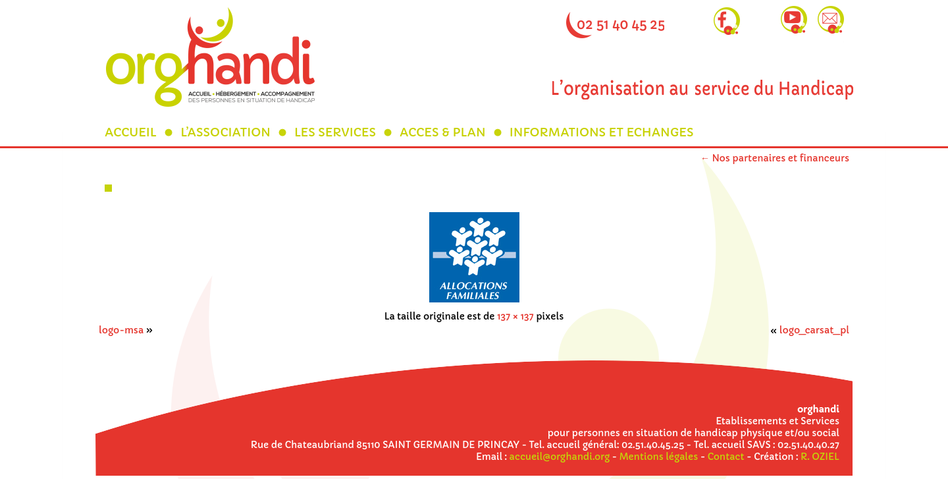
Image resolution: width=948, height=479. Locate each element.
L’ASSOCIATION (225, 132)
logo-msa (121, 330)
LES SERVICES (335, 132)
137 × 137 (515, 316)
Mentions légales (658, 457)
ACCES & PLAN (443, 132)
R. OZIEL (820, 457)
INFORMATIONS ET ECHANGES (602, 132)
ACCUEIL (131, 132)
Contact (726, 457)
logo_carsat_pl (814, 330)
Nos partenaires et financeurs (774, 158)
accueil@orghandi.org (560, 457)
